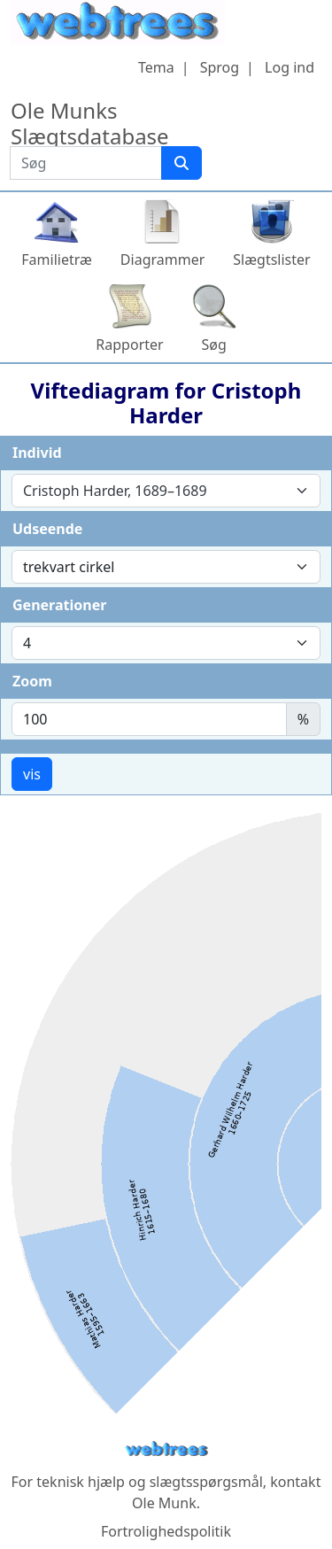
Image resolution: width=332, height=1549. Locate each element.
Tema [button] (156, 67)
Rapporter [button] (129, 344)
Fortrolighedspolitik (166, 1531)
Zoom (32, 681)
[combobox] (166, 491)
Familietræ (56, 259)
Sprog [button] (219, 67)
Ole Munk (164, 1503)
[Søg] (181, 163)
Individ (37, 452)
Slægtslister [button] (271, 259)
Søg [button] (214, 344)
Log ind (289, 67)
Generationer (59, 605)
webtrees (166, 1449)
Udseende (47, 528)
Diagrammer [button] (162, 259)
